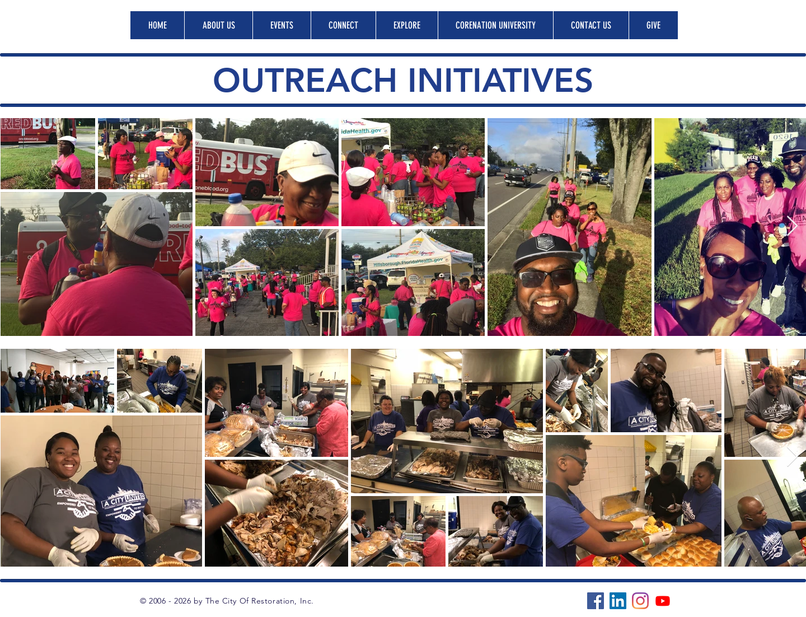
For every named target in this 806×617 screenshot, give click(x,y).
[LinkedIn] (618, 600)
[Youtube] (662, 600)
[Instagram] (640, 600)
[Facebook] (595, 600)
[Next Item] (792, 226)
